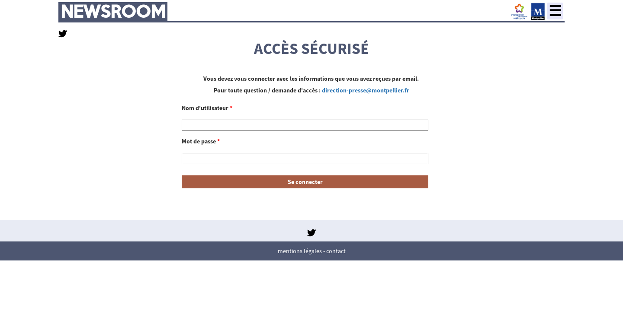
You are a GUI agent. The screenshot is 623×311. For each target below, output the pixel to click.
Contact (336, 251)
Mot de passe (201, 141)
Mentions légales (300, 251)
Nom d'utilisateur (207, 108)
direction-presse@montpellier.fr (365, 90)
